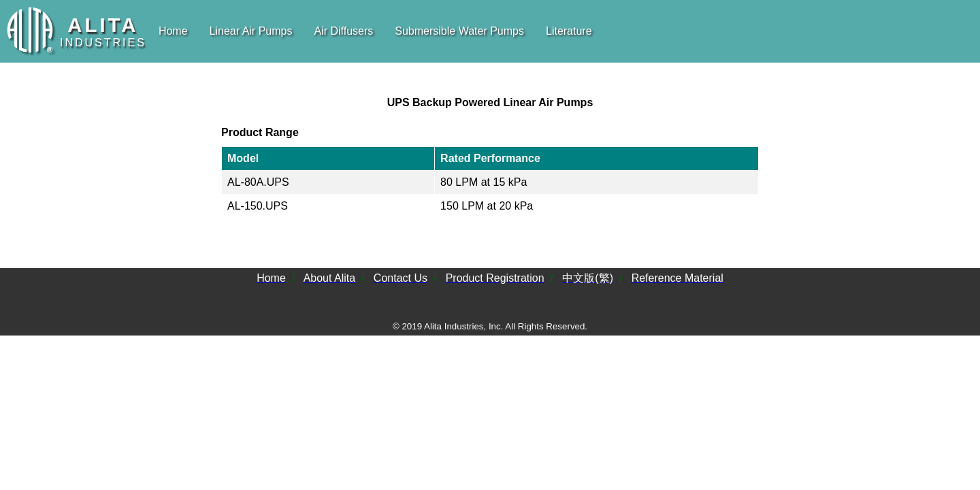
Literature (569, 31)
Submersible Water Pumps (459, 31)
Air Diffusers (343, 31)
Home (173, 31)
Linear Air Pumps (251, 31)
